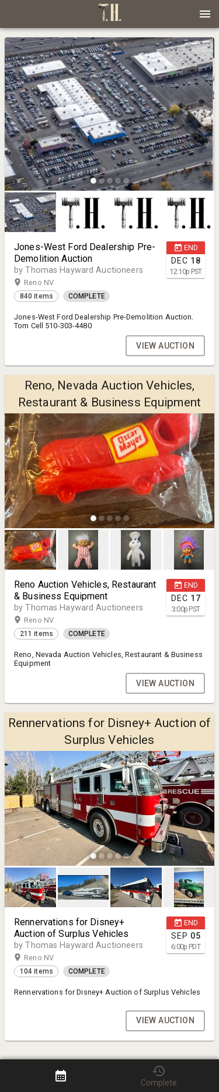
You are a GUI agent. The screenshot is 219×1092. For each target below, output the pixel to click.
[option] (109, 115)
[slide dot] (93, 181)
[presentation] (110, 13)
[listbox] (109, 115)
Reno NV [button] (50, 283)
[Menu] (205, 14)
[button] (110, 18)
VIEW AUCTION (165, 345)
